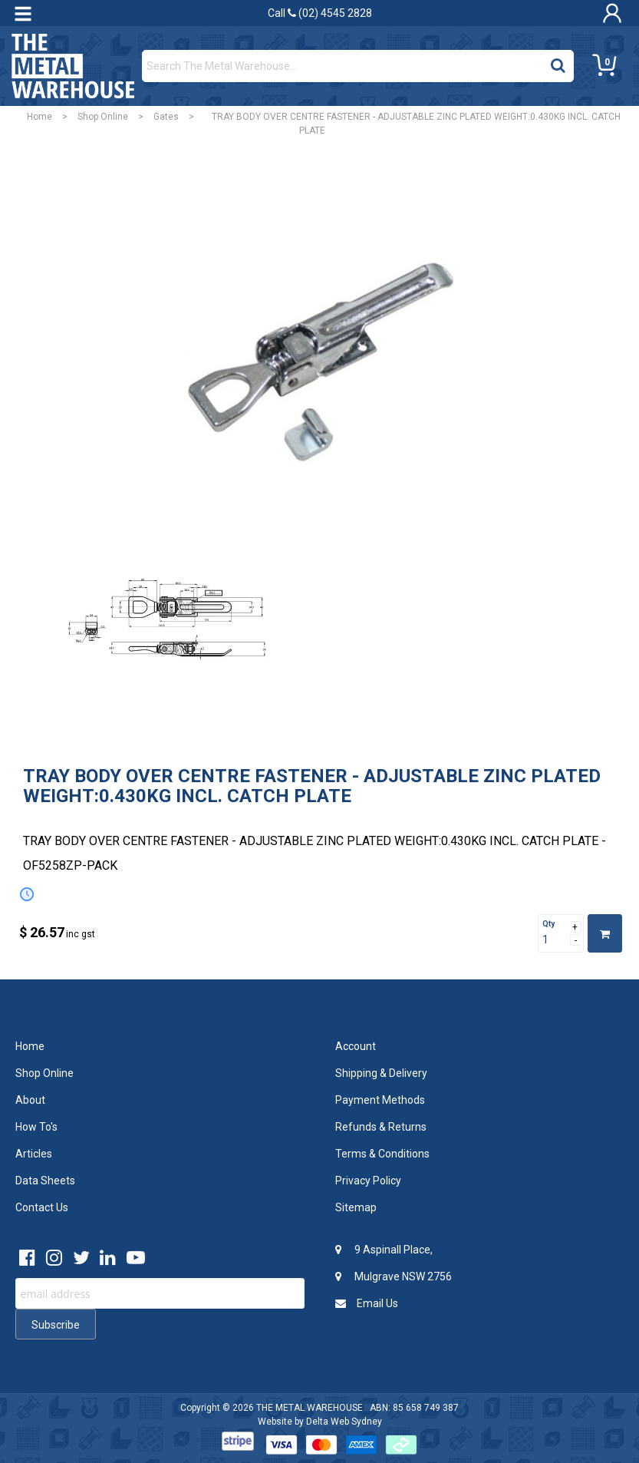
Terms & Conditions (382, 1154)
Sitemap (356, 1207)
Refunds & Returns (381, 1127)
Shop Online (102, 116)
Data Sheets (45, 1180)
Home (39, 116)
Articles (33, 1154)
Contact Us (41, 1207)
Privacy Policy (368, 1180)
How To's (36, 1127)
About (30, 1100)
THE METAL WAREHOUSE (309, 1407)
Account (355, 1046)
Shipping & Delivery (381, 1073)
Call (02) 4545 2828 (320, 13)
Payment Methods (380, 1100)
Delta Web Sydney (344, 1421)
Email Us (366, 1303)
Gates (166, 116)
